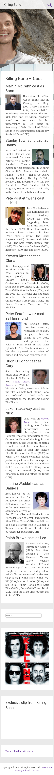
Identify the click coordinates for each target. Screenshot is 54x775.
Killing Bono (12, 4)
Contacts (35, 770)
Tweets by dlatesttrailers (19, 751)
